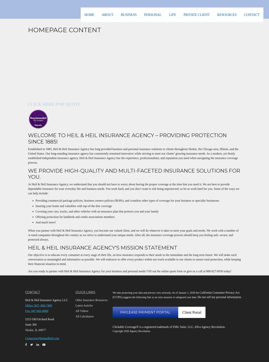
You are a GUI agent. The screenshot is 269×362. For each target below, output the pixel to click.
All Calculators (84, 316)
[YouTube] (3, 138)
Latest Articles (84, 305)
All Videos (81, 311)
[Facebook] (3, 115)
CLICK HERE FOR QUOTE (54, 104)
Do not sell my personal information (219, 297)
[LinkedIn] (3, 130)
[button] (110, 9)
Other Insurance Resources (91, 300)
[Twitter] (3, 123)
